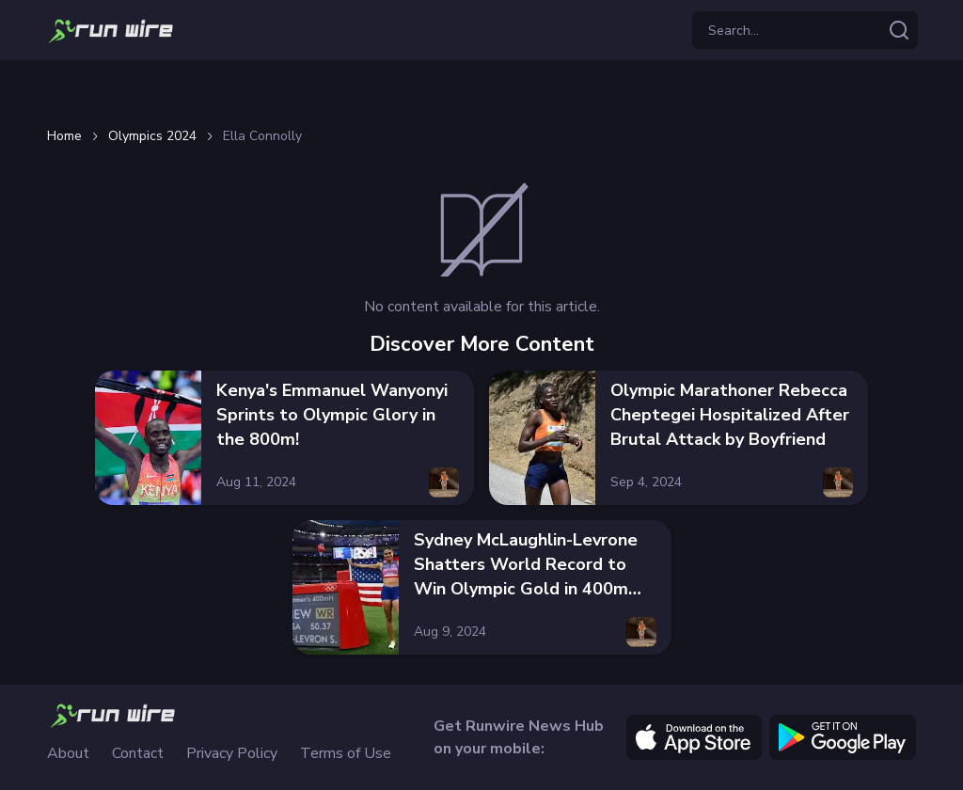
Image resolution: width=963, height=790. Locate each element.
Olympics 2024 (152, 136)
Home (64, 136)
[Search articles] (899, 30)
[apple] (694, 737)
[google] (842, 737)
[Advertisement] (481, 90)
